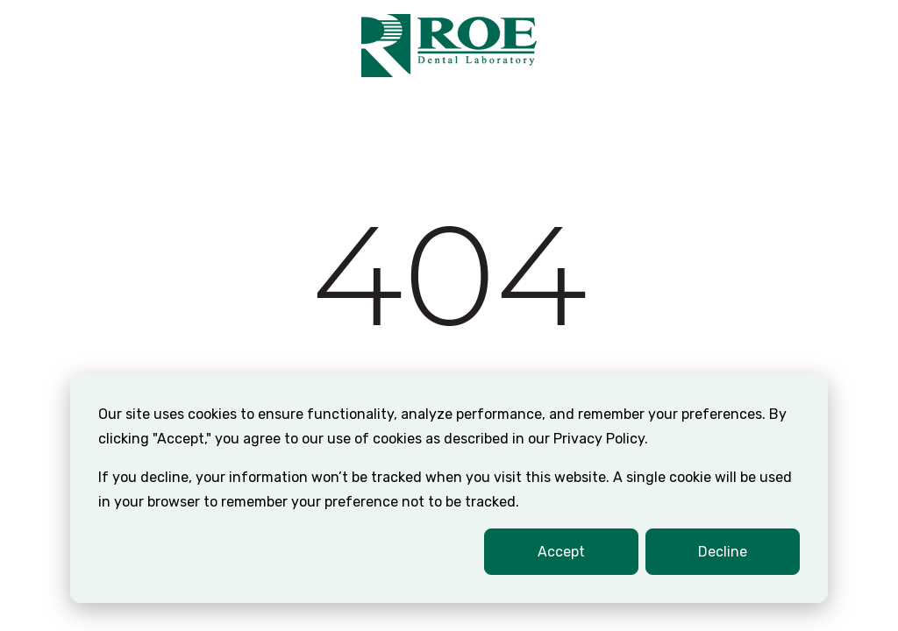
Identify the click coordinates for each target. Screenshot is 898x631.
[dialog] (449, 488)
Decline (722, 551)
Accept (561, 551)
